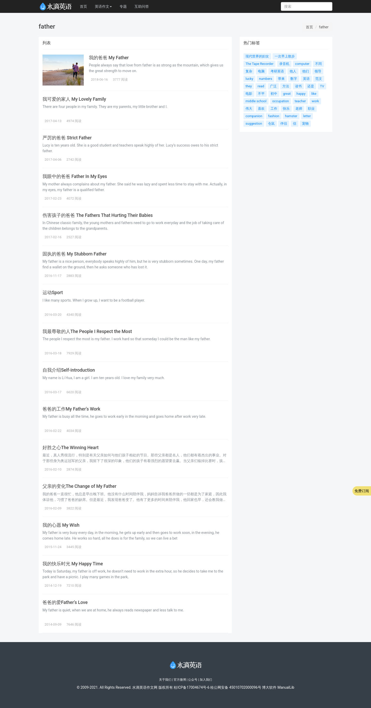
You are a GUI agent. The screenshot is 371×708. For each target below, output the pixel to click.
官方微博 (180, 679)
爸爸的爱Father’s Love (65, 602)
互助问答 (141, 6)
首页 (83, 6)
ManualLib (285, 687)
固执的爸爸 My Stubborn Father (75, 254)
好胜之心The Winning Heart (71, 447)
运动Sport (53, 292)
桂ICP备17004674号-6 (191, 687)
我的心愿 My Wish (61, 525)
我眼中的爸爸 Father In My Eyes (75, 176)
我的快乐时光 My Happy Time (73, 563)
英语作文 (103, 6)
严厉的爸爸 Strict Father (67, 137)
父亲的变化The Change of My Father (79, 486)
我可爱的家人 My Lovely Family (74, 99)
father (323, 27)
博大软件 (269, 687)
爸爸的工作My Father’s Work (71, 409)
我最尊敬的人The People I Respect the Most (87, 331)
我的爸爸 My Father (109, 57)
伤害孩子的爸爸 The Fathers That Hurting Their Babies (98, 215)
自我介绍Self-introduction (69, 370)
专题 (123, 6)
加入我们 (206, 679)
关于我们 (165, 679)
